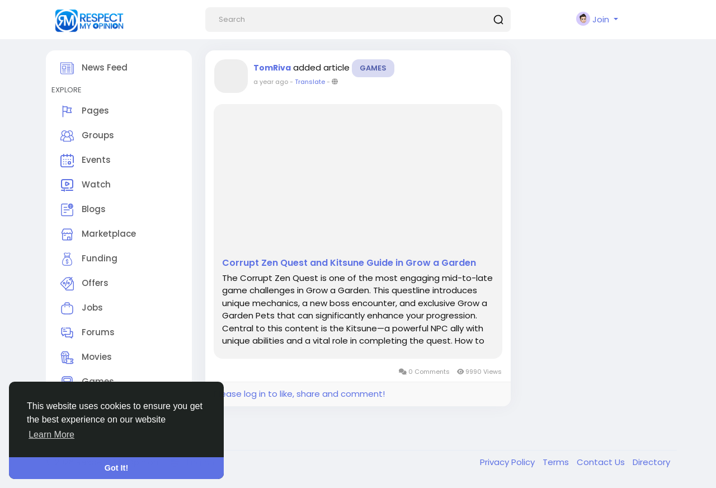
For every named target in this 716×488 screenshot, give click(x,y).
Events (85, 160)
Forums (87, 333)
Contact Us (602, 462)
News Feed (94, 68)
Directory (651, 462)
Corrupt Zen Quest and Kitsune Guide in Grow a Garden (349, 263)
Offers (84, 283)
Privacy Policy (508, 462)
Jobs (81, 308)
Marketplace (98, 234)
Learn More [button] (51, 434)
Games (373, 68)
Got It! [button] (116, 467)
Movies (86, 357)
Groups (87, 136)
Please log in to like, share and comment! (299, 394)
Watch (85, 185)
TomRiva (272, 67)
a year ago (270, 81)
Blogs (83, 210)
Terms (557, 462)
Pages (84, 111)
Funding (88, 259)
